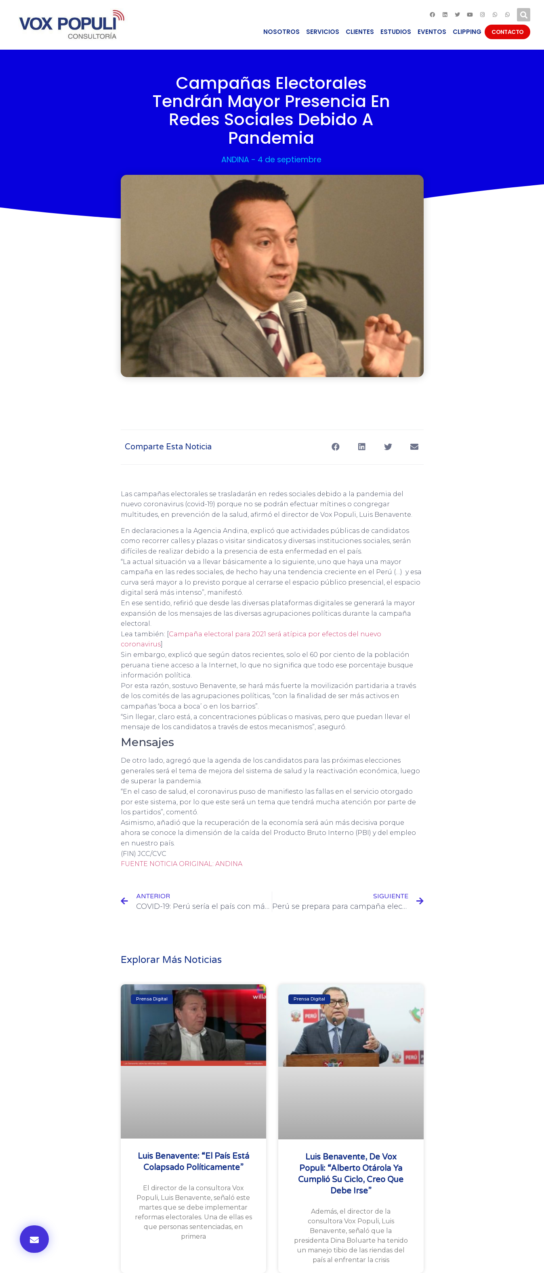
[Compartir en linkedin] (362, 447)
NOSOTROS (281, 31)
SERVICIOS (322, 31)
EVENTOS (432, 31)
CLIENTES (360, 31)
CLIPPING (467, 31)
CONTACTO (507, 32)
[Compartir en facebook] (336, 447)
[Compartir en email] (414, 447)
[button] (34, 1239)
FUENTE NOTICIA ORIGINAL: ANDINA (181, 864)
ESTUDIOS (395, 31)
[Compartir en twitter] (388, 447)
